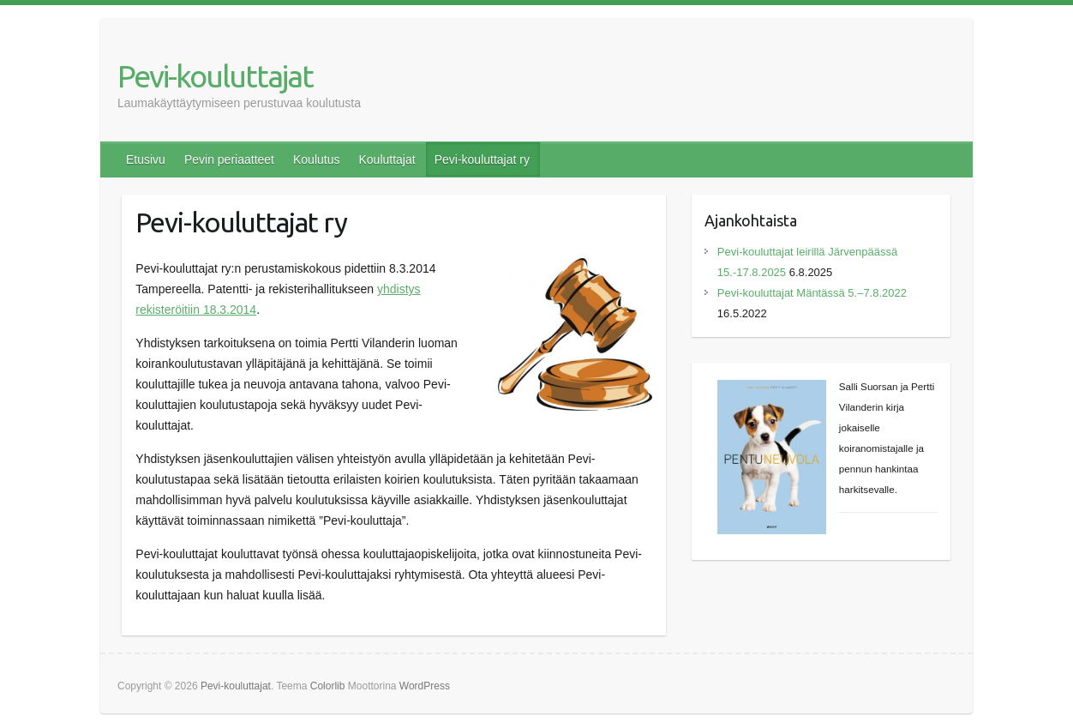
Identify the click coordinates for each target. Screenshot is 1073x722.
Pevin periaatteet (229, 159)
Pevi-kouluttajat (215, 75)
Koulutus (316, 159)
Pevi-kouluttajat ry (482, 159)
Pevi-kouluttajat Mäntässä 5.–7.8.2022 (812, 292)
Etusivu (145, 159)
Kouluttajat (386, 159)
